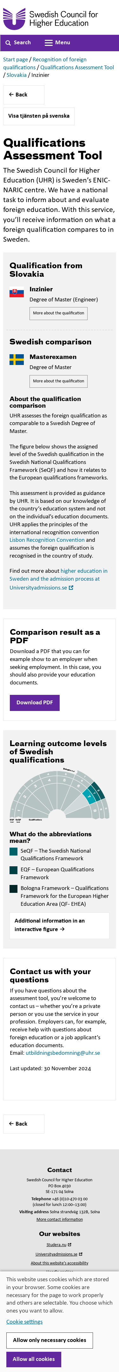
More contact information (59, 1219)
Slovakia (17, 75)
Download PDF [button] (35, 703)
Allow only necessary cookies (49, 1341)
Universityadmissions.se (60, 1254)
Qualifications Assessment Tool (77, 68)
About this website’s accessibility (59, 1263)
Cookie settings (24, 1322)
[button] (59, 925)
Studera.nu (60, 1245)
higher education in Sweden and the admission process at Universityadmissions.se (59, 579)
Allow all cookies (34, 1360)
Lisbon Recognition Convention (47, 540)
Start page (15, 60)
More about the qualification (58, 313)
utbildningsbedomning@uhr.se (63, 1053)
